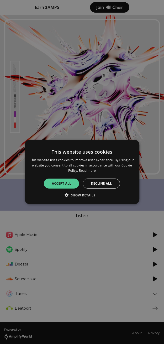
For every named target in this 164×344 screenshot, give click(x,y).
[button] (82, 195)
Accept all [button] (61, 183)
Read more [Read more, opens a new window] (87, 170)
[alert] (82, 172)
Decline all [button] (101, 183)
